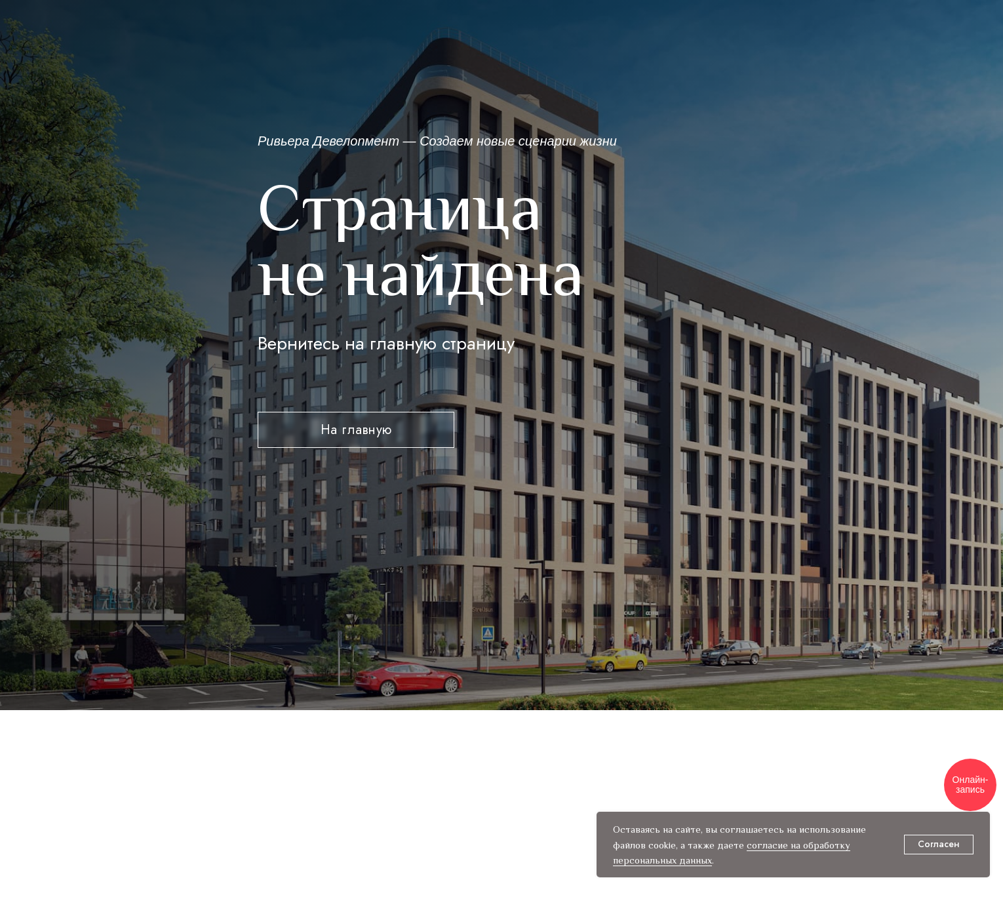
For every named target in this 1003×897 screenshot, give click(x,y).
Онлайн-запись (971, 784)
